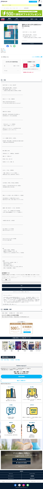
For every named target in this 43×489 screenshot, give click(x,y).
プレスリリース (10, 478)
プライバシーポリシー (9, 481)
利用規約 (3, 481)
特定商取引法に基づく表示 (17, 481)
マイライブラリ (32, 473)
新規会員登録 (29, 376)
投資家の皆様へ (33, 481)
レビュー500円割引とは (37, 56)
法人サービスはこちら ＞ (6, 383)
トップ (2, 8)
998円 (14, 65)
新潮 (17, 8)
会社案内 (23, 481)
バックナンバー (20, 8)
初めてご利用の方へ (29, 380)
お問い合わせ (32, 478)
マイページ (11, 473)
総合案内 (21, 471)
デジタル (5, 70)
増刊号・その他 (34, 19)
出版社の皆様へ (28, 481)
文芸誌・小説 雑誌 (12, 8)
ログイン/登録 (33, 1)
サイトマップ (39, 481)
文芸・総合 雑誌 (6, 8)
